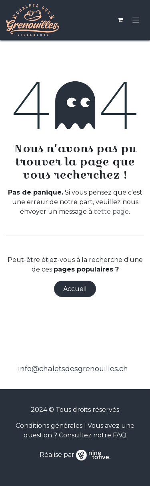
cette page (111, 211)
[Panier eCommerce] (120, 20)
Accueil (75, 289)
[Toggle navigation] (136, 20)
